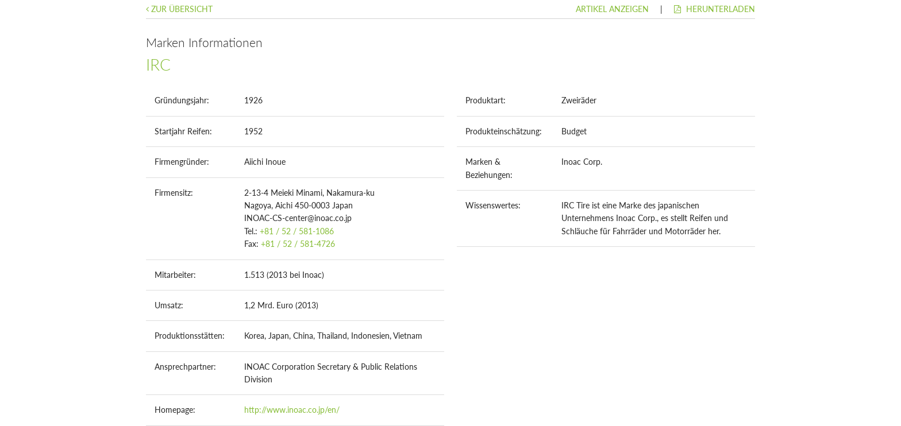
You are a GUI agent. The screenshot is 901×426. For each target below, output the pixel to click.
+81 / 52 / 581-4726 (298, 244)
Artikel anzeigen (612, 9)
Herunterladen (714, 9)
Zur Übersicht (179, 9)
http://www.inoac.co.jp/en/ (292, 410)
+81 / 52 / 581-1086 (297, 231)
